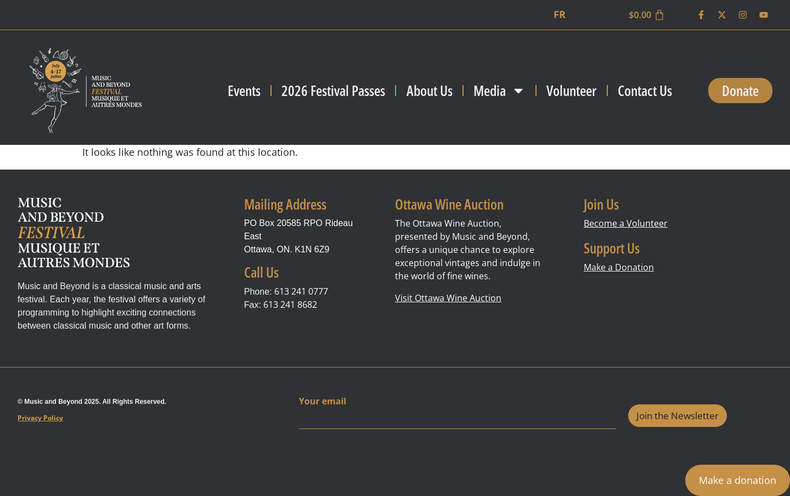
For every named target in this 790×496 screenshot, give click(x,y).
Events (244, 90)
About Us (430, 90)
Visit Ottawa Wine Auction (448, 298)
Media (499, 90)
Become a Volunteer (626, 223)
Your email (322, 401)
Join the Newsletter (677, 415)
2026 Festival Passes (333, 90)
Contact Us (645, 90)
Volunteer (571, 90)
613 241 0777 (301, 291)
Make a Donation (619, 267)
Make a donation (737, 480)
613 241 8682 (290, 304)
